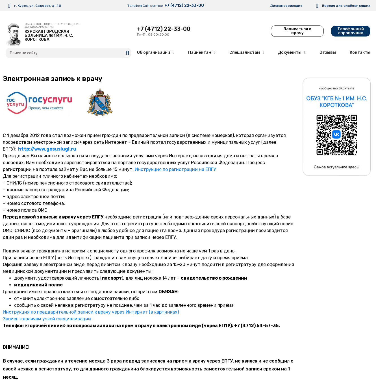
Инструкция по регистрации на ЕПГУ (175, 169)
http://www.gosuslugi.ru (47, 149)
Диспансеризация (286, 6)
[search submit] (127, 53)
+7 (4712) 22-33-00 (184, 5)
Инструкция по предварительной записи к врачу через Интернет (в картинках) (91, 312)
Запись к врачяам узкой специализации (47, 318)
